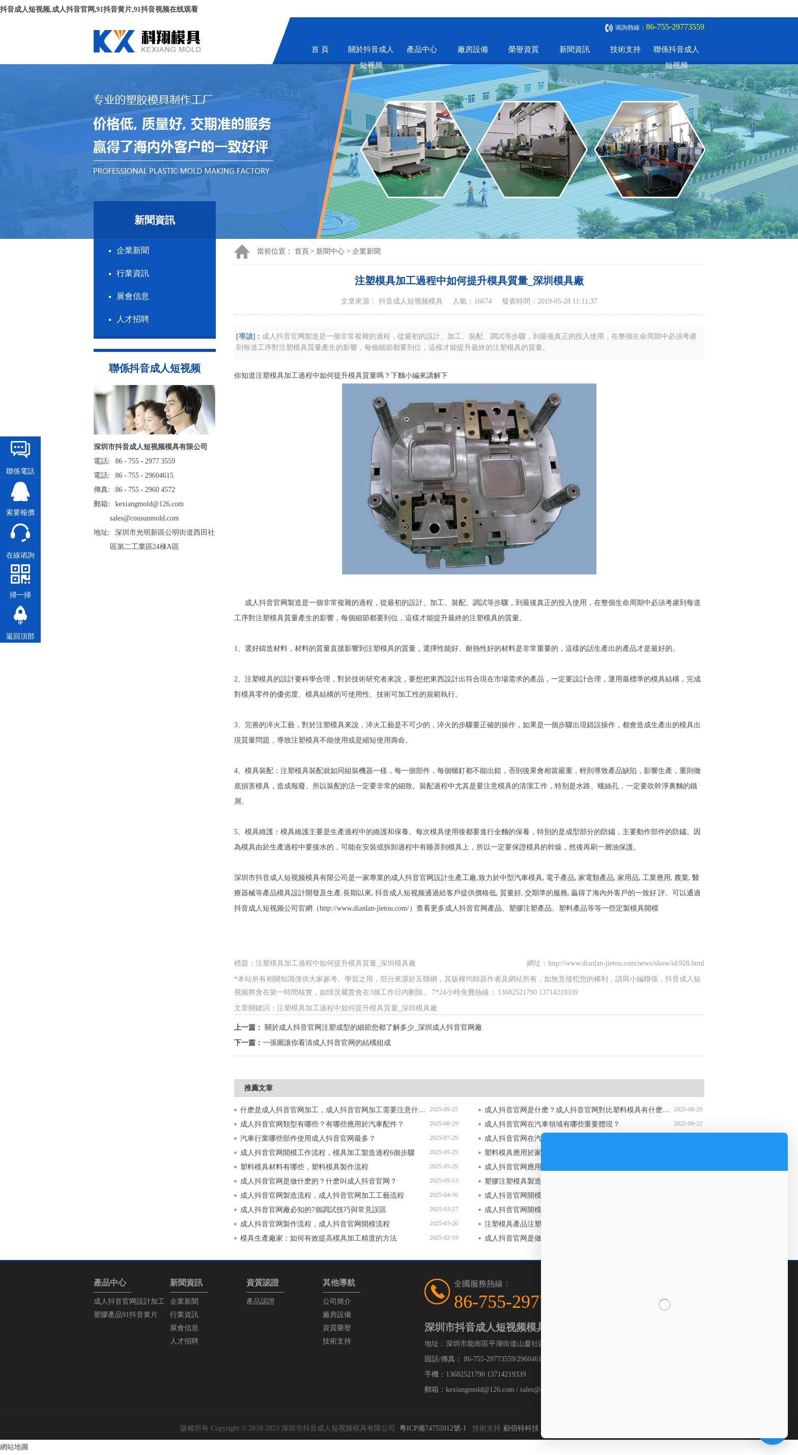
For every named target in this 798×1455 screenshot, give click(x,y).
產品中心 (422, 49)
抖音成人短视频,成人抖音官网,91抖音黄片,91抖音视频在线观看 (99, 9)
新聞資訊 (574, 49)
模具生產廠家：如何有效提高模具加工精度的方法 (318, 1238)
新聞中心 (330, 251)
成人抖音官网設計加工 (129, 1301)
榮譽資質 (523, 49)
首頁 (302, 251)
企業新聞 (133, 250)
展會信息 (133, 296)
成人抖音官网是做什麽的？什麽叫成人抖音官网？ (318, 1181)
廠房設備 (473, 49)
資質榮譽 (337, 1328)
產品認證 (260, 1301)
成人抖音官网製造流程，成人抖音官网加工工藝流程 (322, 1195)
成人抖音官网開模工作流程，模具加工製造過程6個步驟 (327, 1153)
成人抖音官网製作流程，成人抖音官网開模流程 (315, 1224)
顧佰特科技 (521, 1428)
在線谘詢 (20, 555)
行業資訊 (133, 273)
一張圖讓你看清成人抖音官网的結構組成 (327, 1043)
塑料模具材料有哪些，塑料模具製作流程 (304, 1167)
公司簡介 (337, 1301)
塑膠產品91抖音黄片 (126, 1315)
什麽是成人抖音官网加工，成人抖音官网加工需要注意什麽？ (335, 1110)
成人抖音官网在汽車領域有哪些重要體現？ (552, 1124)
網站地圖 (14, 1447)
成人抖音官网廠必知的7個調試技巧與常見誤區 (313, 1210)
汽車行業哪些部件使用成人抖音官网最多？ (308, 1138)
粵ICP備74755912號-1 (433, 1428)
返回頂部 (20, 636)
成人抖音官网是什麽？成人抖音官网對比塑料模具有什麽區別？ (579, 1110)
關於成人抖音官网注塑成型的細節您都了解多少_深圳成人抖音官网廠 (373, 1027)
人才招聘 (133, 319)
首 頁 (320, 49)
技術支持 (625, 49)
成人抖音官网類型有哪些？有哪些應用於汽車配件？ (322, 1124)
